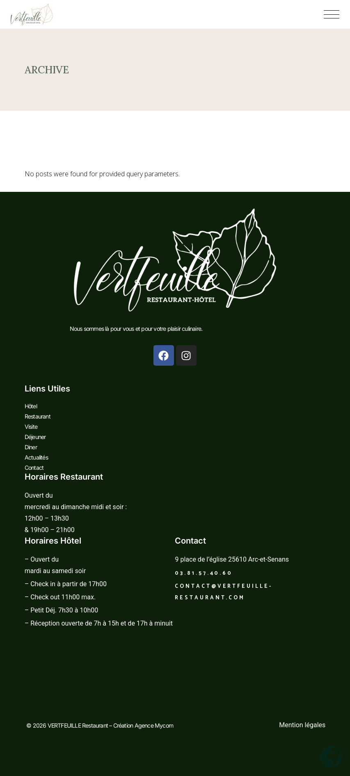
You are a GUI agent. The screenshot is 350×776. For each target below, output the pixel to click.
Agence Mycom (154, 725)
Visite (31, 426)
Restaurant (37, 416)
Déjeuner (35, 436)
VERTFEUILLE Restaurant (79, 725)
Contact (34, 467)
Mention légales (302, 725)
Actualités (36, 457)
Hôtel (31, 406)
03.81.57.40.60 (204, 573)
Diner (31, 447)
